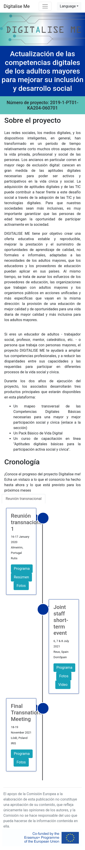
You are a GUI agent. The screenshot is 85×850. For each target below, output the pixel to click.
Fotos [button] (21, 586)
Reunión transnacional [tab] (23, 499)
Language (68, 6)
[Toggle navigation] (45, 6)
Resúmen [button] (21, 577)
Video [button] (63, 684)
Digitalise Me (17, 6)
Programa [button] (22, 568)
